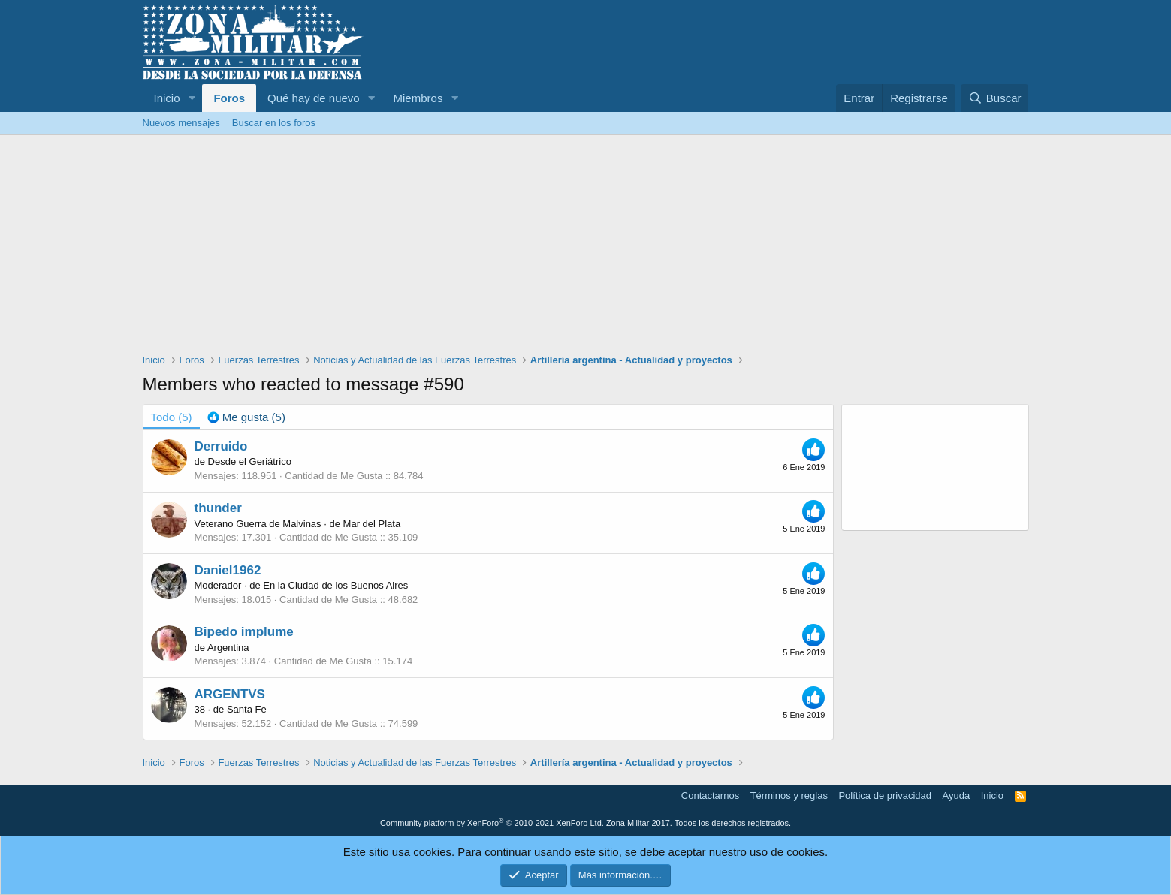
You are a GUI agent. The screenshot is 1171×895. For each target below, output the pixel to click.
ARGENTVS (230, 694)
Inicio (167, 98)
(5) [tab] (171, 417)
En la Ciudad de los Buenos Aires (335, 585)
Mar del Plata (372, 523)
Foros (229, 98)
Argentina (228, 647)
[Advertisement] (586, 248)
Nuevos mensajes (181, 122)
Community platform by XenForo (492, 822)
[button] (191, 98)
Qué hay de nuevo (313, 98)
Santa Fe (247, 709)
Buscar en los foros (273, 122)
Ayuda (956, 795)
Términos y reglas (789, 795)
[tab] (246, 417)
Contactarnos (710, 795)
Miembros (418, 98)
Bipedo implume (244, 632)
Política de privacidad (884, 795)
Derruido (221, 446)
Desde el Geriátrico (249, 461)
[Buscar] (994, 98)
